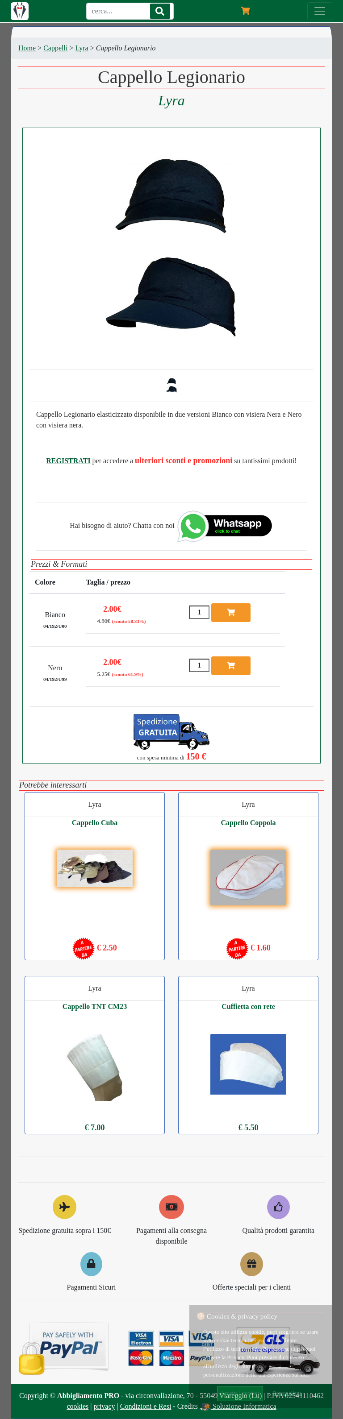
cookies (77, 1406)
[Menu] (319, 11)
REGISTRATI (68, 461)
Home (27, 48)
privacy (104, 1406)
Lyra (81, 48)
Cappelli (55, 48)
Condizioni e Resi (146, 1406)
